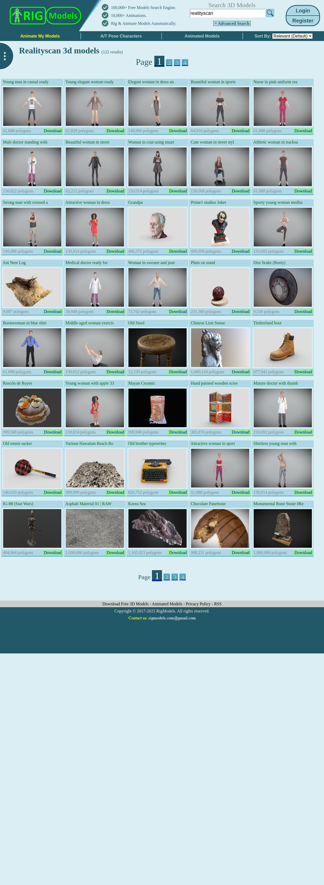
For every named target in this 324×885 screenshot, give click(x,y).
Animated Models (167, 604)
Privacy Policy (199, 604)
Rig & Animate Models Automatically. (143, 23)
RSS (217, 604)
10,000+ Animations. (129, 15)
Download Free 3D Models (126, 604)
